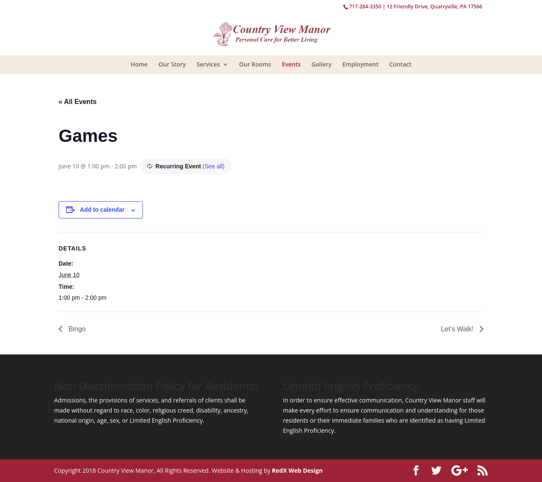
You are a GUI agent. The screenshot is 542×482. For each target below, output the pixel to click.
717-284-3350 (365, 6)
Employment (360, 64)
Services (208, 64)
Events (291, 64)
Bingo (76, 329)
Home (139, 64)
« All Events (78, 101)
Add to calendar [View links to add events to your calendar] (102, 209)
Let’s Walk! (458, 329)
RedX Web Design (297, 470)
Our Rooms (255, 64)
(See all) (214, 166)
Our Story (172, 64)
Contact (400, 64)
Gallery (321, 64)
